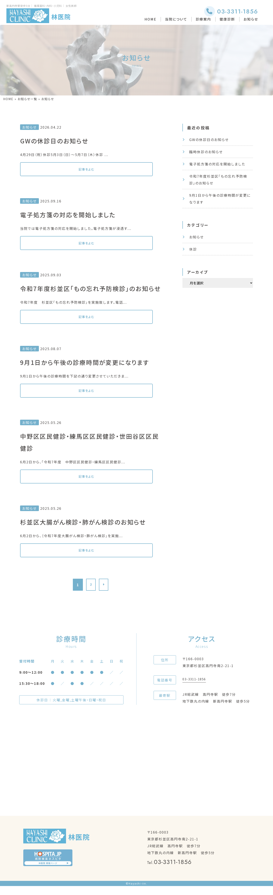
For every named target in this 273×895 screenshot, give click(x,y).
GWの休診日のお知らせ (209, 139)
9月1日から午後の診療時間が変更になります (220, 199)
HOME (150, 19)
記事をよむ (52, 169)
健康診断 (227, 19)
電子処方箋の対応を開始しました (217, 164)
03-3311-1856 (231, 11)
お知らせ (251, 19)
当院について (176, 19)
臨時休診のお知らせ (206, 151)
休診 (193, 249)
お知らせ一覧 (27, 99)
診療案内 (203, 19)
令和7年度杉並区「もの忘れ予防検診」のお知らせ (218, 180)
